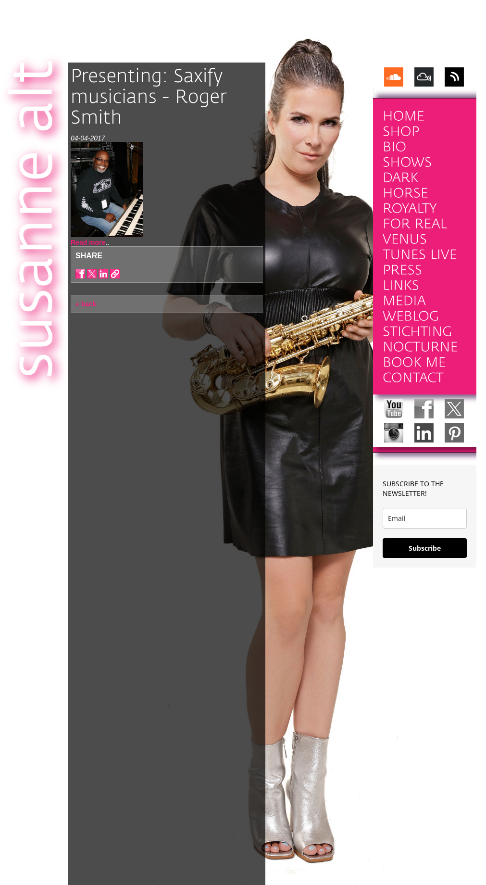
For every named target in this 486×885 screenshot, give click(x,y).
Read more (88, 242)
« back (86, 304)
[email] (425, 518)
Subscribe (425, 548)
